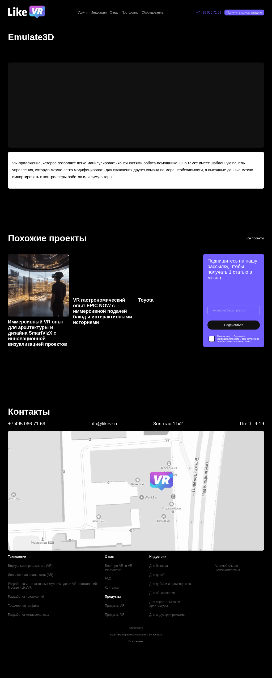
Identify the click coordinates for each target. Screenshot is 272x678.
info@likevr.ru (104, 423)
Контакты (112, 587)
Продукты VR (115, 615)
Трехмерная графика (23, 606)
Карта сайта (136, 627)
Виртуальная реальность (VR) (30, 566)
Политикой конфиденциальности (231, 337)
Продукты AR (115, 606)
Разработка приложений (26, 596)
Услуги (83, 12)
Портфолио (130, 12)
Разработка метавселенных (28, 615)
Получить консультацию (244, 12)
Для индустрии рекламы (167, 615)
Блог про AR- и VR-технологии (119, 567)
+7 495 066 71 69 (208, 12)
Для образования (162, 593)
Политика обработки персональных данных (136, 634)
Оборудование (152, 12)
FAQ (108, 578)
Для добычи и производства (170, 584)
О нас (114, 12)
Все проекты (254, 238)
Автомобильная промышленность (228, 567)
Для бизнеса (158, 566)
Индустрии (99, 12)
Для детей (156, 575)
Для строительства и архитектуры (164, 604)
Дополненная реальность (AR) (30, 575)
